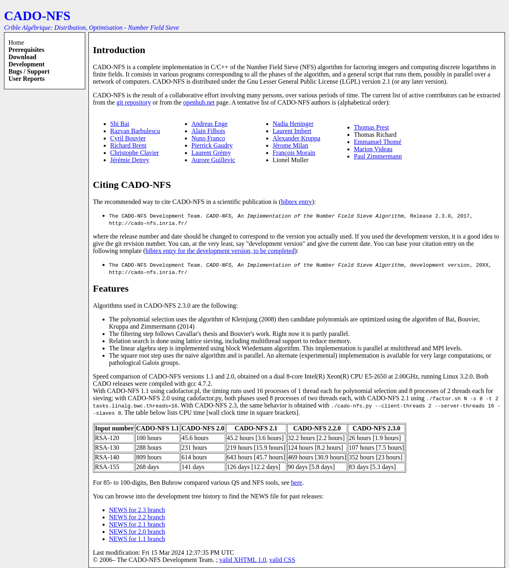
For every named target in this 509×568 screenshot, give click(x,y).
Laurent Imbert (292, 131)
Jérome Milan (290, 145)
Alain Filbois (208, 131)
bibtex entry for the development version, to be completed (220, 250)
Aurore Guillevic (213, 159)
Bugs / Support (28, 71)
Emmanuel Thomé (377, 141)
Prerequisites (26, 49)
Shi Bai (119, 123)
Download (22, 57)
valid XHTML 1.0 (242, 559)
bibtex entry (296, 201)
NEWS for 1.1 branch (137, 538)
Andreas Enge (209, 123)
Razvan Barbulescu (135, 131)
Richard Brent (128, 145)
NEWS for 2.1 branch (137, 524)
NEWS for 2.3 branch (137, 509)
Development (26, 64)
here (296, 482)
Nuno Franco (208, 138)
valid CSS (282, 559)
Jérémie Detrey (129, 159)
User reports (26, 78)
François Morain (294, 152)
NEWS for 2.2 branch (137, 517)
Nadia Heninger (293, 123)
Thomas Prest (371, 127)
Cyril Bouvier (128, 138)
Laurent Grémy (211, 152)
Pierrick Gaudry (212, 145)
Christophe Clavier (134, 152)
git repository (134, 102)
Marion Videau (373, 149)
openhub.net (199, 102)
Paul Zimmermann (378, 156)
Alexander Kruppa (296, 138)
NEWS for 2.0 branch (137, 531)
